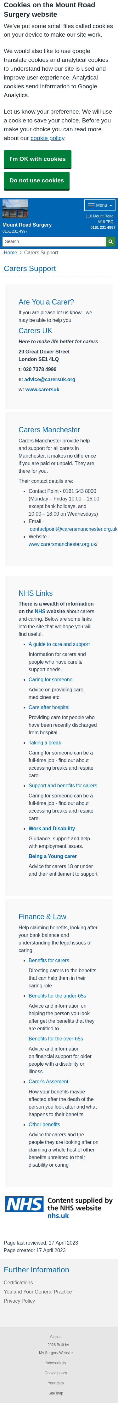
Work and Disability (52, 828)
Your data (56, 1383)
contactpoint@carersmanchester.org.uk (74, 528)
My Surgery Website (56, 1353)
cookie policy (47, 138)
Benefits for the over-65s (56, 1038)
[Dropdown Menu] (99, 205)
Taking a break (45, 742)
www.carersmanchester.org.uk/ (63, 544)
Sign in (55, 1337)
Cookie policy (56, 1373)
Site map (55, 1393)
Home (10, 252)
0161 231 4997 (103, 227)
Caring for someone (51, 679)
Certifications (18, 1282)
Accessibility (56, 1363)
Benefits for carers (49, 960)
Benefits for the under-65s (57, 995)
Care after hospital (49, 707)
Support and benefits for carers (63, 785)
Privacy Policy (19, 1300)
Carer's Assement (48, 1081)
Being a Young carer (53, 856)
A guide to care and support (59, 644)
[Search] (54, 241)
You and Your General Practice (38, 1291)
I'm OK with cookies (37, 159)
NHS (40, 611)
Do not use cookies (36, 180)
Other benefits (44, 1124)
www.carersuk (42, 389)
